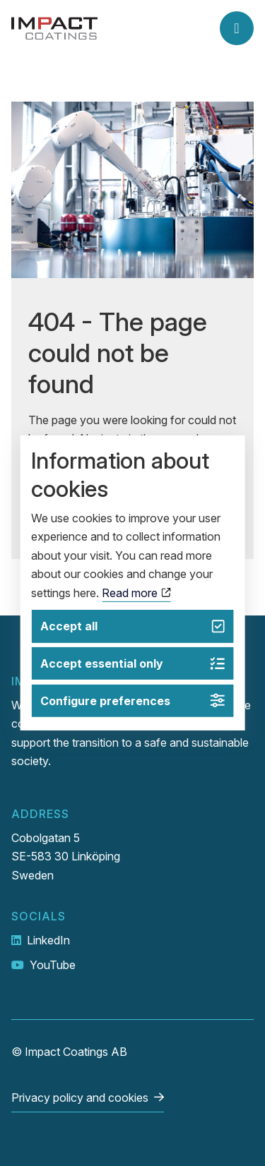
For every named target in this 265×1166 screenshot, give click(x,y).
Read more (136, 592)
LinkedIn (48, 940)
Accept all (132, 626)
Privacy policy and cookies (79, 1097)
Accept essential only (132, 663)
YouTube (53, 965)
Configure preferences (132, 700)
